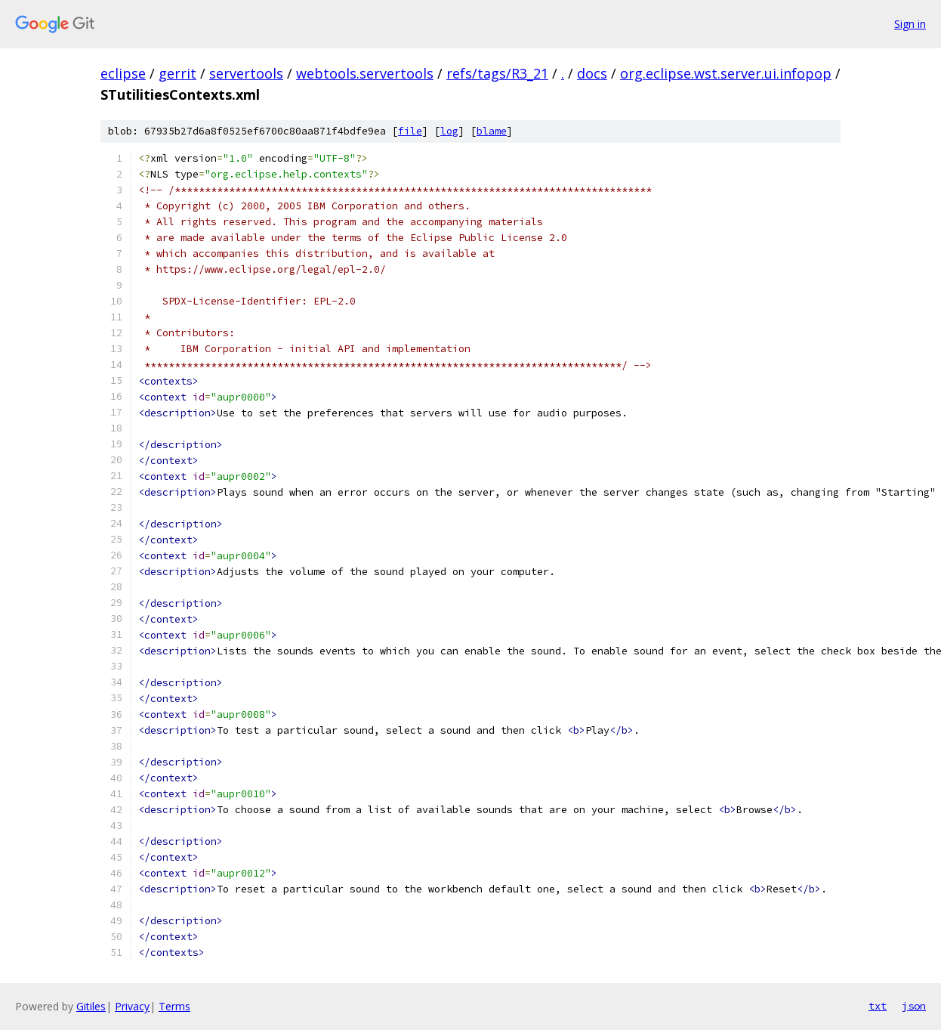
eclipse (123, 73)
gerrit (177, 73)
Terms (174, 1006)
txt (877, 1006)
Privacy (132, 1006)
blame (492, 131)
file (410, 131)
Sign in (910, 24)
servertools (246, 73)
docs (592, 73)
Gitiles (91, 1006)
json (914, 1006)
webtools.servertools (364, 73)
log (449, 131)
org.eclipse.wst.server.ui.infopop (725, 73)
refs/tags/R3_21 (497, 73)
